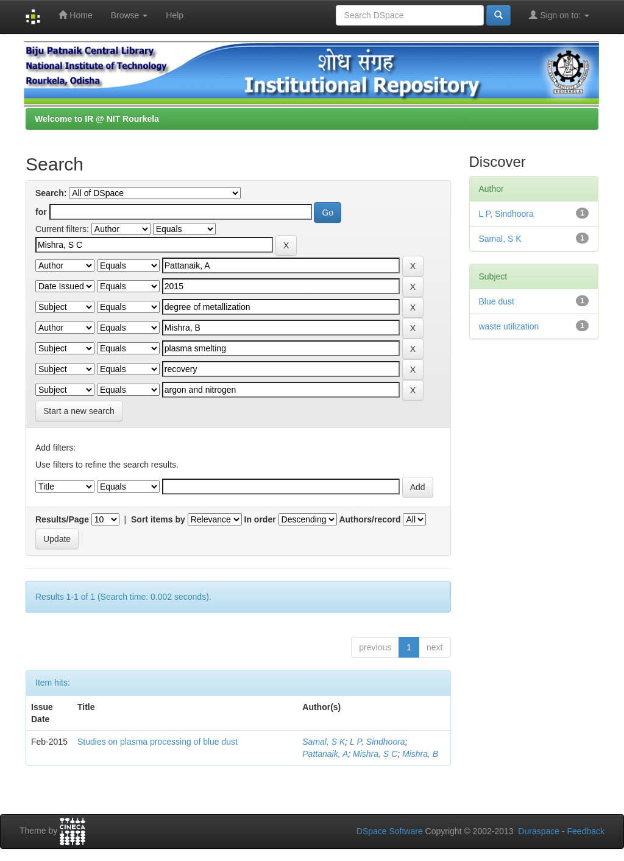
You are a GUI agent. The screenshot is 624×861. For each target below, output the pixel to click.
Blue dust (496, 301)
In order (260, 519)
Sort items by (158, 519)
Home (75, 15)
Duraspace (538, 831)
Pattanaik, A (325, 754)
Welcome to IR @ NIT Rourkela (97, 119)
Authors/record (369, 519)
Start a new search (79, 411)
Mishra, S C (375, 754)
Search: (50, 193)
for (41, 212)
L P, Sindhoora (377, 742)
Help (174, 15)
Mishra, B (420, 754)
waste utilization (509, 326)
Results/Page (62, 519)
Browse (129, 15)
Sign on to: (559, 15)
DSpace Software (389, 831)
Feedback (585, 831)
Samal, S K (323, 742)
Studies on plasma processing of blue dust (157, 742)
